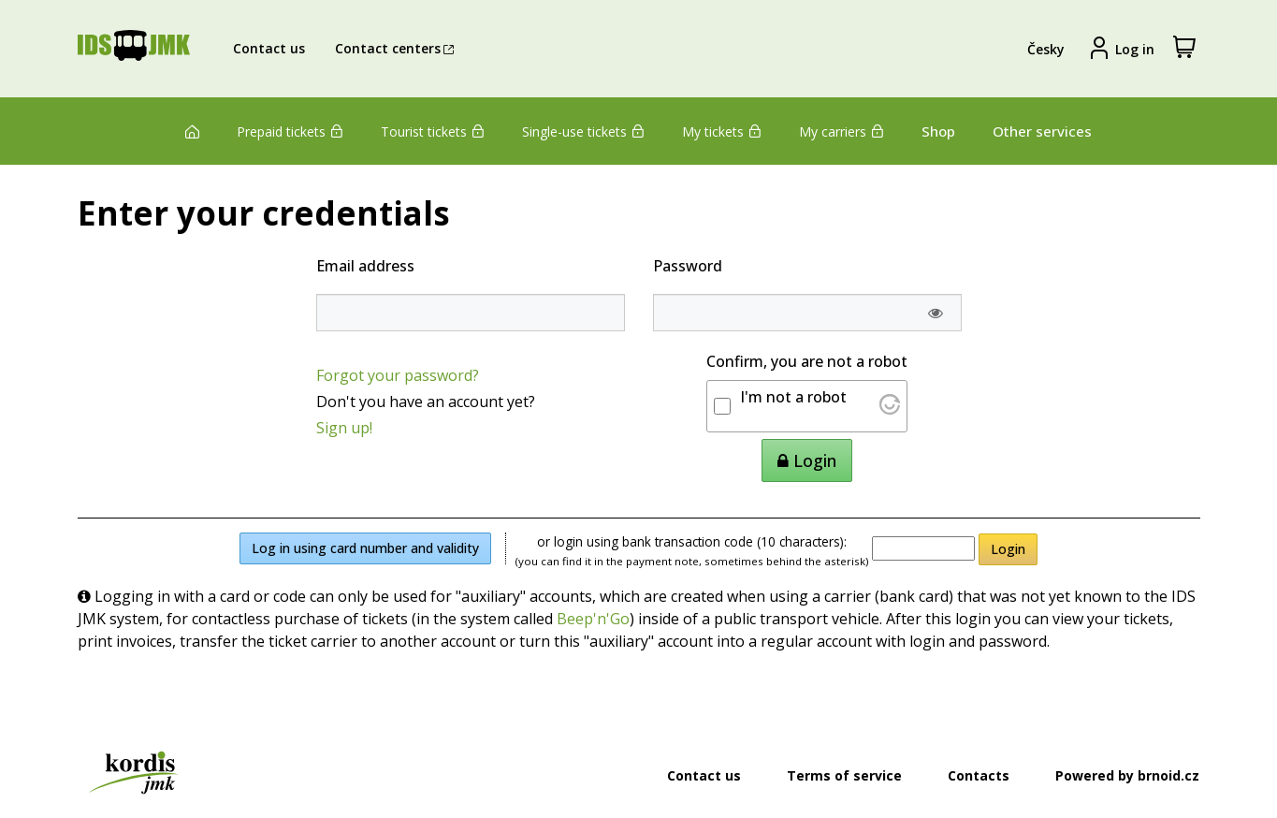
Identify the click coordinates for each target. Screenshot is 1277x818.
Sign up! (344, 427)
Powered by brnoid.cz (1127, 775)
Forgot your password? (397, 375)
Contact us (269, 48)
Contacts (978, 775)
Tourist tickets (433, 131)
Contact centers (397, 48)
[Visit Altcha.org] (889, 409)
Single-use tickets (583, 131)
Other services (1042, 131)
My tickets (722, 131)
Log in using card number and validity (365, 548)
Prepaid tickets (290, 131)
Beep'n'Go (593, 618)
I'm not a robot (793, 396)
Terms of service (844, 775)
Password (687, 265)
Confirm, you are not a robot (806, 361)
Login (1008, 549)
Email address (365, 265)
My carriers (841, 131)
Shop (938, 131)
